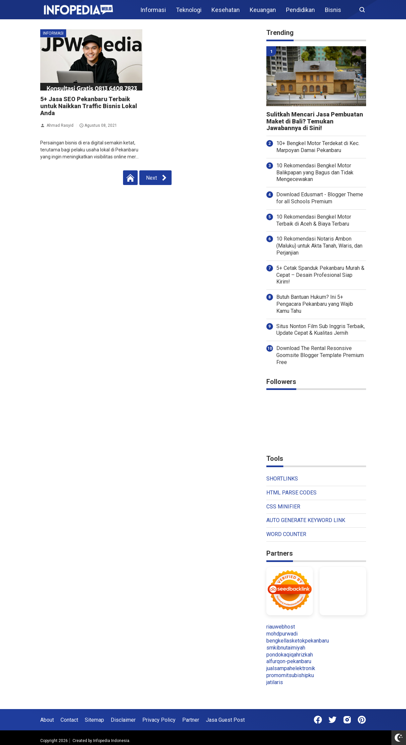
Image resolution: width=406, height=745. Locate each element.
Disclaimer (123, 720)
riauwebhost (280, 627)
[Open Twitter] (333, 720)
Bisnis (333, 9)
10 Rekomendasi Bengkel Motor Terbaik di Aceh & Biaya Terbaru (313, 220)
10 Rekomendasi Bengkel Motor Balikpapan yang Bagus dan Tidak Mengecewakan (314, 172)
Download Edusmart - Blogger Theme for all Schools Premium (319, 198)
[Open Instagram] (347, 720)
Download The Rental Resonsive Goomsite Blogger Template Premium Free (320, 355)
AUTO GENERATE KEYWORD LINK (305, 520)
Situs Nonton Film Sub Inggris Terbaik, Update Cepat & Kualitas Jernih (320, 329)
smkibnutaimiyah (285, 648)
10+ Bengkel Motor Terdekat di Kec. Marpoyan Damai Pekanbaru (317, 146)
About (47, 720)
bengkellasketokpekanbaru (297, 641)
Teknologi (189, 9)
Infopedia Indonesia (111, 740)
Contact (69, 720)
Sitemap (94, 720)
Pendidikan (300, 9)
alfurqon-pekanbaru (288, 661)
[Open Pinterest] (362, 720)
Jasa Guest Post (225, 720)
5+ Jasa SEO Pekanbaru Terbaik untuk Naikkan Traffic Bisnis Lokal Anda (88, 105)
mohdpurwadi (282, 634)
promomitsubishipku (290, 675)
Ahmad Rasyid (60, 125)
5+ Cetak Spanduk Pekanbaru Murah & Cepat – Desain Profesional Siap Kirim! (320, 275)
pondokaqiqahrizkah (289, 655)
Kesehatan (225, 9)
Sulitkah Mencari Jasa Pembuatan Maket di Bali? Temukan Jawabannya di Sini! (314, 121)
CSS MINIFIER (283, 506)
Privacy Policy (159, 720)
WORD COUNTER (286, 534)
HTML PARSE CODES (291, 492)
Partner (190, 720)
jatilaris (274, 682)
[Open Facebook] (318, 720)
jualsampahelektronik (290, 668)
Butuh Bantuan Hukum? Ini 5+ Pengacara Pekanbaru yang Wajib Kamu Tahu (314, 304)
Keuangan (263, 9)
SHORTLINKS (282, 478)
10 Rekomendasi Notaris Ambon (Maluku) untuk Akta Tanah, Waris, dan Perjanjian (319, 246)
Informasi (153, 9)
